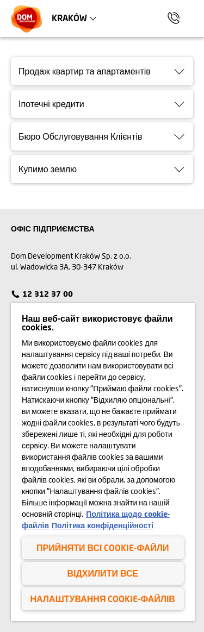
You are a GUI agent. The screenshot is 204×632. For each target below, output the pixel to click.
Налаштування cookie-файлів (102, 598)
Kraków (69, 17)
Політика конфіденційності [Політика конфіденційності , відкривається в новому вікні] (102, 525)
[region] (103, 462)
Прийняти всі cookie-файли (102, 547)
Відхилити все (102, 573)
